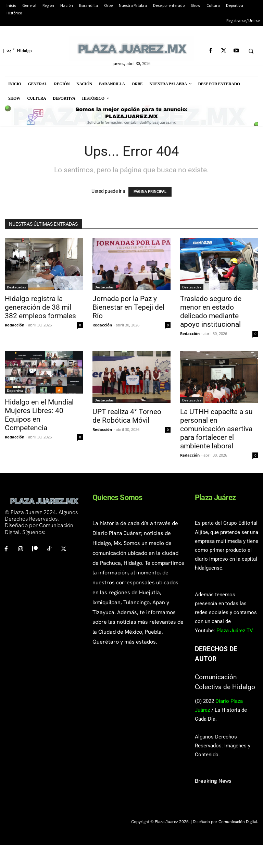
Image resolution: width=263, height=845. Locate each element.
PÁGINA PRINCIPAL (150, 191)
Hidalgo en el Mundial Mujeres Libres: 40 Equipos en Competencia (39, 415)
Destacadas (16, 287)
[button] (251, 51)
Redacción (14, 324)
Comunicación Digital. (238, 821)
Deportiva (15, 390)
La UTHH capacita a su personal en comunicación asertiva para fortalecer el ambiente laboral (216, 429)
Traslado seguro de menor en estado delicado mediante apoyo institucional (210, 311)
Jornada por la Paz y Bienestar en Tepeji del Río (128, 307)
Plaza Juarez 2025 (172, 821)
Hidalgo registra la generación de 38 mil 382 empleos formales (40, 307)
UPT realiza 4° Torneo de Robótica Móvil (126, 416)
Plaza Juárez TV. (235, 630)
